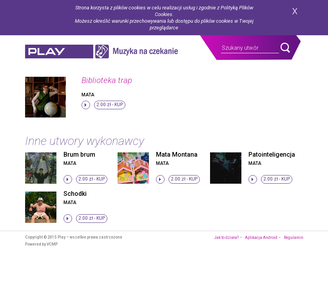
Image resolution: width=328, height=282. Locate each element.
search (285, 48)
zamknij (294, 11)
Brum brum (79, 154)
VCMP (52, 244)
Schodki (75, 193)
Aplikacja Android (261, 237)
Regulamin (293, 237)
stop (86, 105)
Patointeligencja (271, 154)
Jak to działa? (226, 237)
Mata (88, 95)
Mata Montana (177, 154)
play (59, 51)
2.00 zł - (109, 104)
